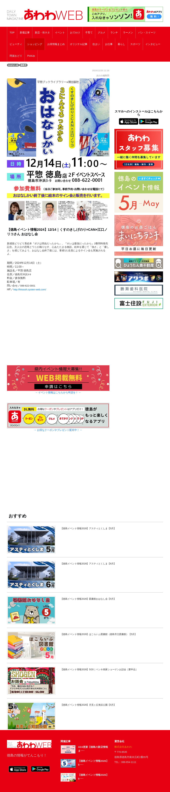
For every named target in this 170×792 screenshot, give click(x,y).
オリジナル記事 (78, 44)
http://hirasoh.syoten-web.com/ (29, 289)
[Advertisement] (58, 474)
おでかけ (75, 32)
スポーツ (135, 44)
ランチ (114, 32)
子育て (89, 32)
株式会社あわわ (123, 746)
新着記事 (25, 32)
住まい (96, 44)
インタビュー (152, 44)
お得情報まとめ (56, 44)
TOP (12, 32)
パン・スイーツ (147, 32)
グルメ (101, 32)
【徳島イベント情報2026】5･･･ (93, 762)
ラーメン (128, 32)
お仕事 (109, 44)
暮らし (121, 44)
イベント (60, 32)
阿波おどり (16, 55)
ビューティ (16, 44)
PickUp (31, 55)
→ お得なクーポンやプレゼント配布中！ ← (58, 430)
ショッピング (34, 44)
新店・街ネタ (42, 32)
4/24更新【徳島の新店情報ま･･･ (93, 748)
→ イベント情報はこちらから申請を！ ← (58, 392)
